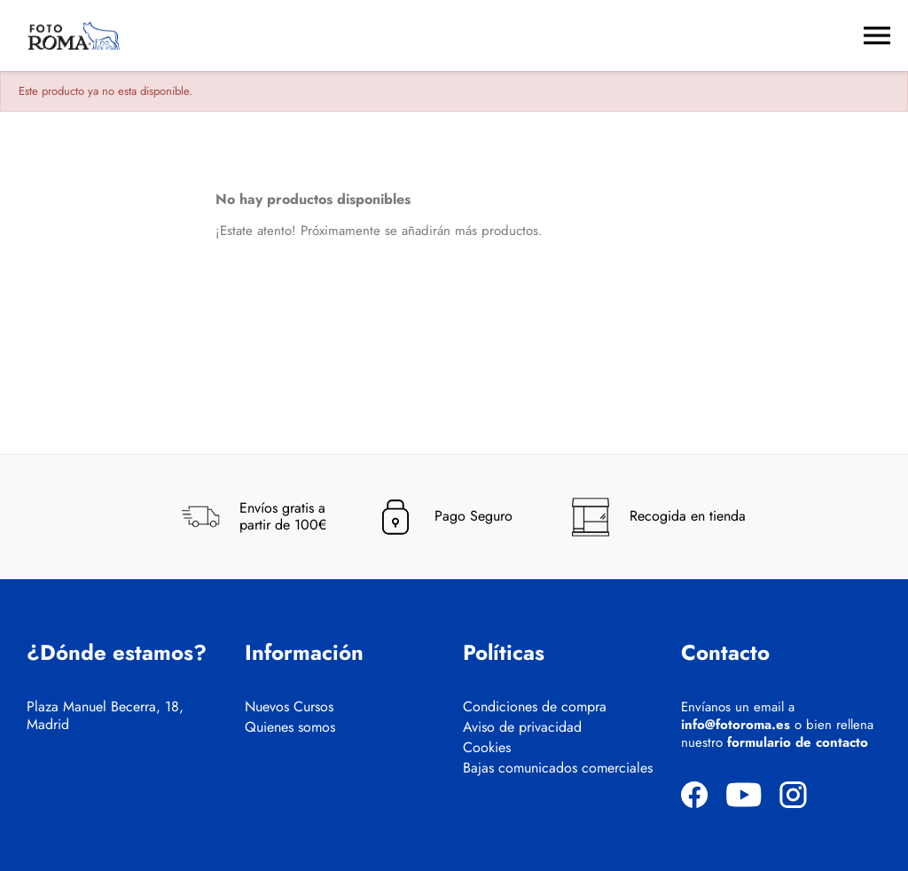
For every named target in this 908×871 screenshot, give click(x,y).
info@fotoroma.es (735, 724)
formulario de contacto (797, 742)
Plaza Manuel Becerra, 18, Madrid (105, 716)
